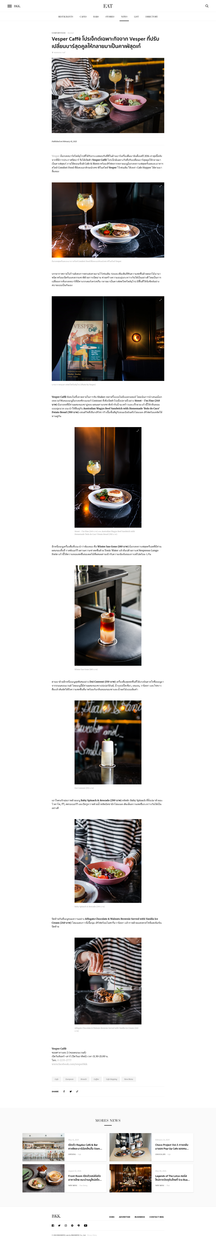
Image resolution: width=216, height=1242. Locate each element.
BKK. (56, 1216)
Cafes (83, 16)
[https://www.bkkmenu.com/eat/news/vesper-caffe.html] (77, 1091)
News (124, 16)
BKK (17, 6)
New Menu (128, 1079)
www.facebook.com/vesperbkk (69, 1064)
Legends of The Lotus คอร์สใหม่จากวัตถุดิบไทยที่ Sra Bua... (172, 1178)
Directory (152, 16)
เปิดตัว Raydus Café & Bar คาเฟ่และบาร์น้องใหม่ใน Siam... (85, 1147)
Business (140, 1217)
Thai (168, 1186)
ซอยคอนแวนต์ (58, 52)
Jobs (111, 1217)
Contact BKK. (156, 1217)
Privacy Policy (92, 1235)
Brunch (84, 1079)
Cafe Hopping (111, 1079)
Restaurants (65, 16)
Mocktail (71, 33)
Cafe (56, 1079)
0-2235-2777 (64, 1060)
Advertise (124, 1217)
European (70, 1079)
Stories (109, 16)
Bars (96, 16)
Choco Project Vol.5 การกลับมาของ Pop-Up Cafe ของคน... (172, 1147)
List (136, 16)
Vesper (56, 155)
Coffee (96, 1079)
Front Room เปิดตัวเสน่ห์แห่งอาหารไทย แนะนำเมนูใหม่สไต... (85, 1178)
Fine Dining (83, 1186)
